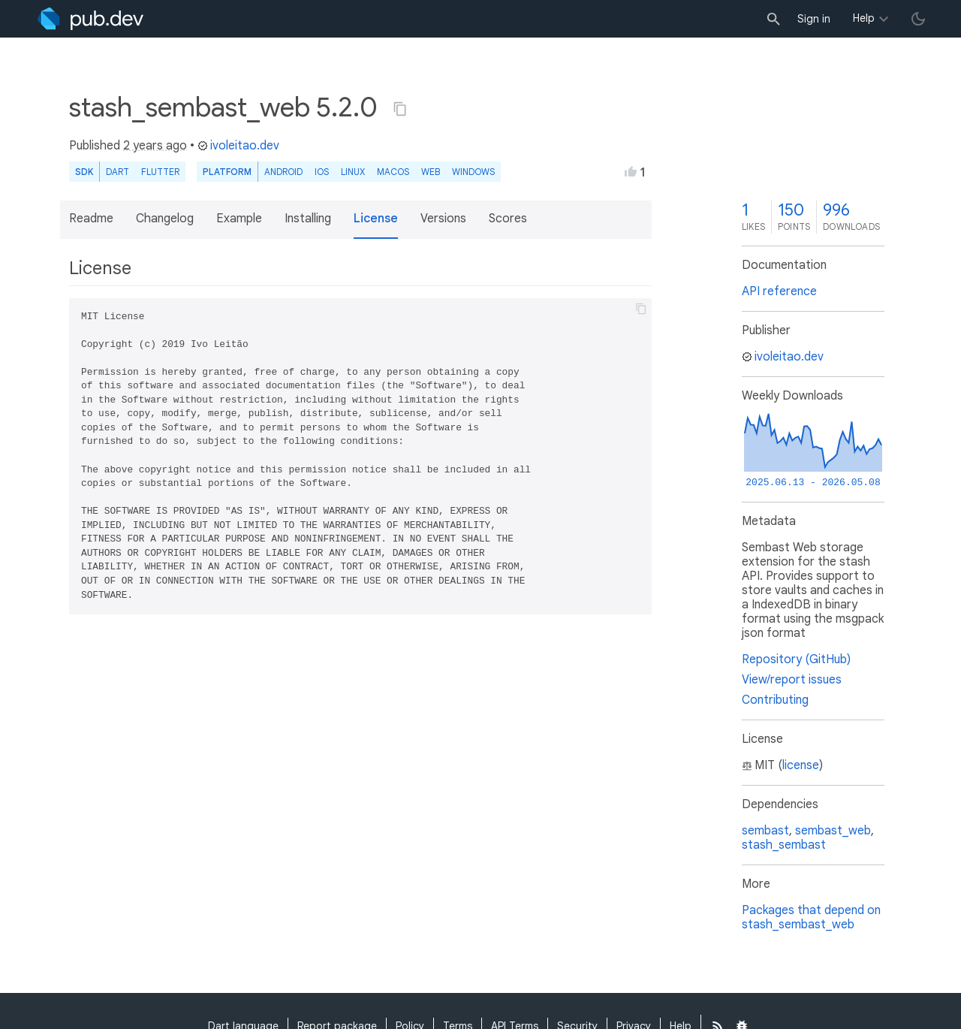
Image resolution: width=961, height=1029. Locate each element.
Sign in (813, 19)
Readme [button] (91, 218)
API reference (779, 291)
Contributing (775, 700)
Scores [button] (508, 218)
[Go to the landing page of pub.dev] (90, 19)
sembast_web (833, 830)
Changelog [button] (165, 218)
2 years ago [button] (155, 145)
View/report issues (792, 679)
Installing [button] (308, 218)
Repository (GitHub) (796, 659)
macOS (393, 171)
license (800, 765)
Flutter (160, 171)
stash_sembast (784, 844)
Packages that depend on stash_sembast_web (811, 917)
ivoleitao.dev (238, 145)
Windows (473, 171)
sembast (765, 830)
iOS (322, 171)
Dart (117, 171)
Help (864, 18)
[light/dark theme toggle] (918, 19)
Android (283, 171)
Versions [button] (443, 218)
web (430, 171)
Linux (353, 171)
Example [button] (239, 218)
